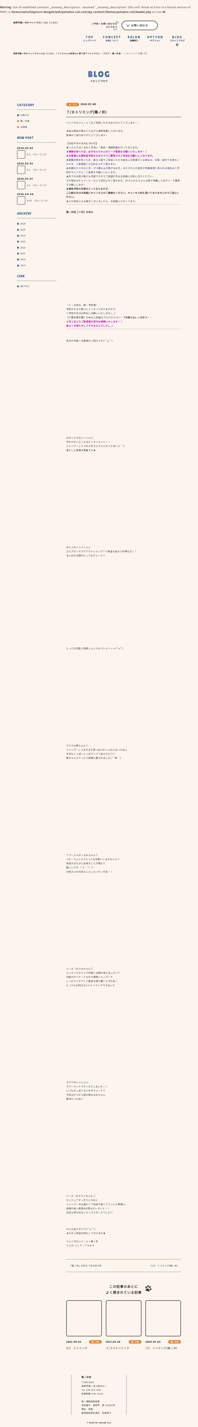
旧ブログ (25, 286)
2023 (23, 241)
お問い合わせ (139, 25)
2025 (23, 229)
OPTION (155, 38)
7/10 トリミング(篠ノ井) (164, 1265)
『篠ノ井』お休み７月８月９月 (85, 1265)
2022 (23, 247)
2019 (23, 265)
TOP (89, 38)
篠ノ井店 (25, 120)
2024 (23, 235)
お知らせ (25, 115)
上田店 (23, 126)
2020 (23, 259)
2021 (23, 253)
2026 (23, 223)
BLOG (177, 38)
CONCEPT (112, 38)
